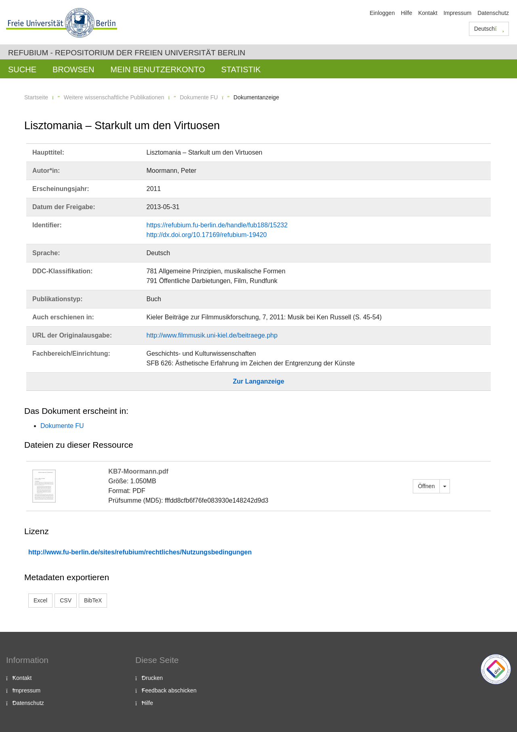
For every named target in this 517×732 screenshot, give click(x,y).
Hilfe (406, 13)
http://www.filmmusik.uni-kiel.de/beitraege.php (212, 335)
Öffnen (426, 486)
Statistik (241, 69)
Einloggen (382, 13)
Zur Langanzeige (258, 381)
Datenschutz (493, 13)
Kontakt (427, 13)
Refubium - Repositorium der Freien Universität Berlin (126, 52)
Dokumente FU (199, 97)
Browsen (73, 69)
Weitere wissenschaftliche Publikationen (114, 97)
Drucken (152, 678)
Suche (22, 69)
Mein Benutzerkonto (157, 69)
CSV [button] (65, 600)
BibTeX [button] (93, 600)
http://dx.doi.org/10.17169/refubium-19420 (207, 234)
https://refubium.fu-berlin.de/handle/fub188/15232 (217, 225)
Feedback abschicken (169, 690)
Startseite (36, 97)
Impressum (457, 13)
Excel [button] (40, 600)
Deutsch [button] (489, 28)
